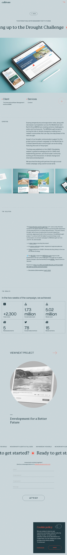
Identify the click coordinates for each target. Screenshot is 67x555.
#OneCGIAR (59, 265)
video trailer (32, 243)
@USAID (33, 255)
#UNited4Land (51, 265)
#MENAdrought (47, 255)
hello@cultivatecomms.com (42, 464)
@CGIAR (29, 266)
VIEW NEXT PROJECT (33, 353)
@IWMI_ (52, 259)
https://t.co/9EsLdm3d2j (40, 265)
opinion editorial (34, 246)
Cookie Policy (40, 538)
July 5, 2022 (47, 270)
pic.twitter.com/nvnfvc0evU (39, 266)
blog (30, 249)
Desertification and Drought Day (38, 227)
